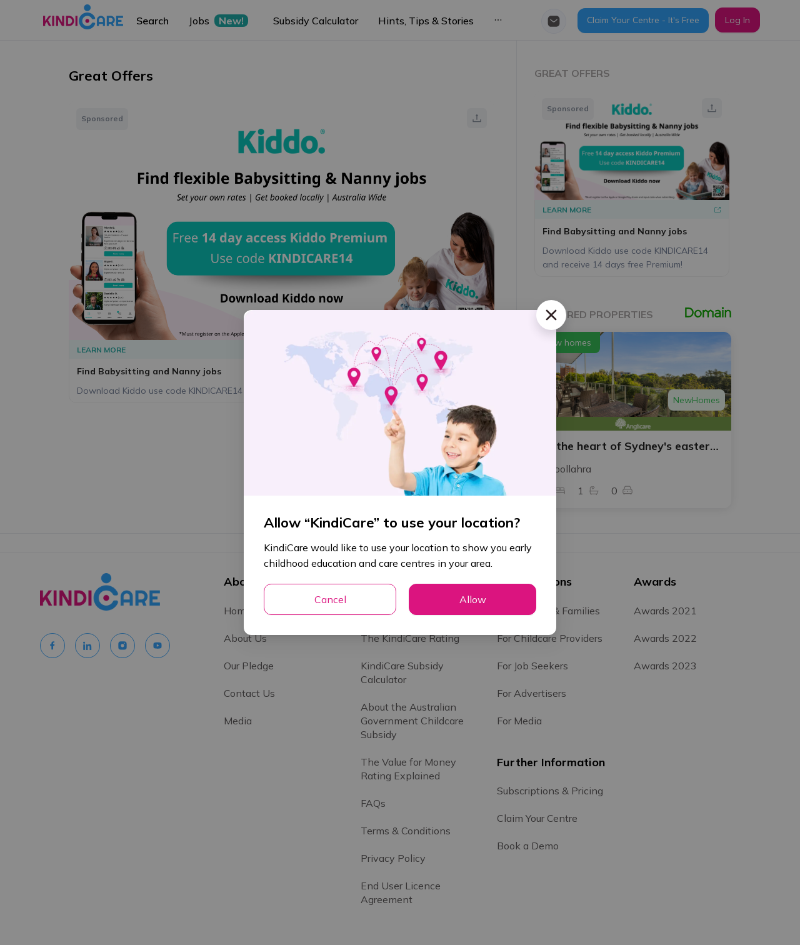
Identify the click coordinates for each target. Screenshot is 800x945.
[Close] (551, 315)
